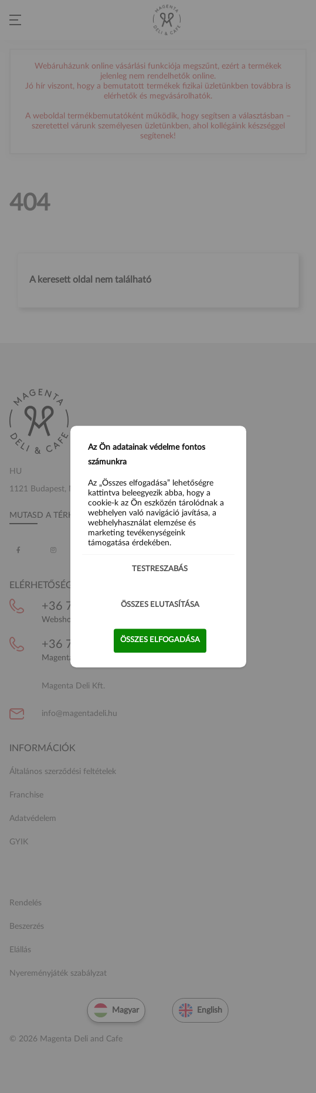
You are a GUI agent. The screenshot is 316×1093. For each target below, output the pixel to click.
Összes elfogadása (160, 640)
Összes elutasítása (160, 605)
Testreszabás (160, 569)
